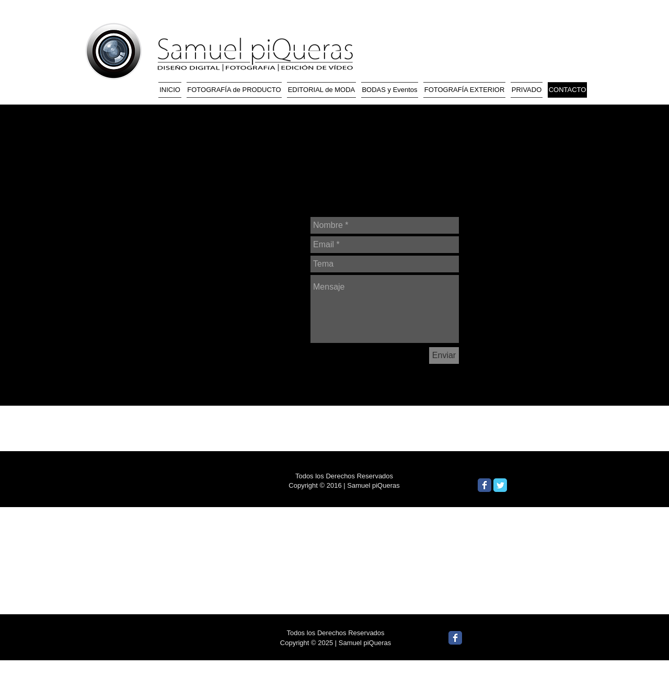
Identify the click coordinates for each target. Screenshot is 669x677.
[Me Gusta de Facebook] (551, 487)
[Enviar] (444, 355)
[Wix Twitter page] (500, 485)
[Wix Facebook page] (484, 485)
